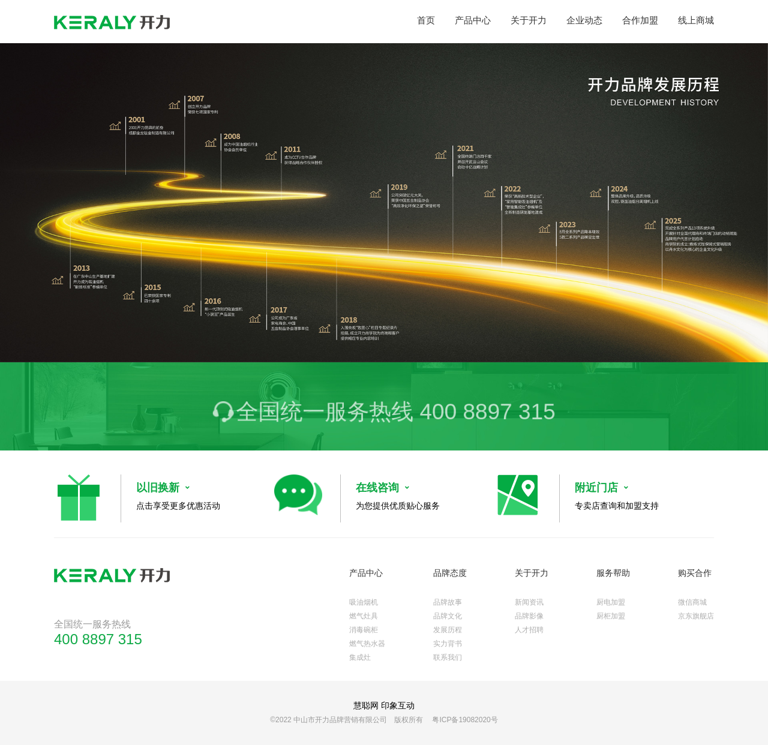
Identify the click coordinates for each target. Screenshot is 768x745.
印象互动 (398, 705)
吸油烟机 (363, 602)
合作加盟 (640, 20)
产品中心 (473, 20)
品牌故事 (447, 602)
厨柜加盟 (610, 616)
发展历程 (447, 630)
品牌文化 (447, 616)
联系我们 (447, 657)
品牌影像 (529, 616)
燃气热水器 (367, 643)
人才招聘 (529, 630)
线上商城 (696, 20)
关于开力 (529, 20)
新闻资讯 (529, 602)
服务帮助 (613, 573)
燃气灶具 (363, 616)
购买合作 (695, 573)
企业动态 (584, 20)
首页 (426, 20)
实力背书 (447, 643)
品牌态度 (450, 573)
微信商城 (692, 602)
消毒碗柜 (363, 630)
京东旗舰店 (696, 616)
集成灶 (360, 657)
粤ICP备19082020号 (464, 720)
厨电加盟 (610, 602)
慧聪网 (366, 705)
